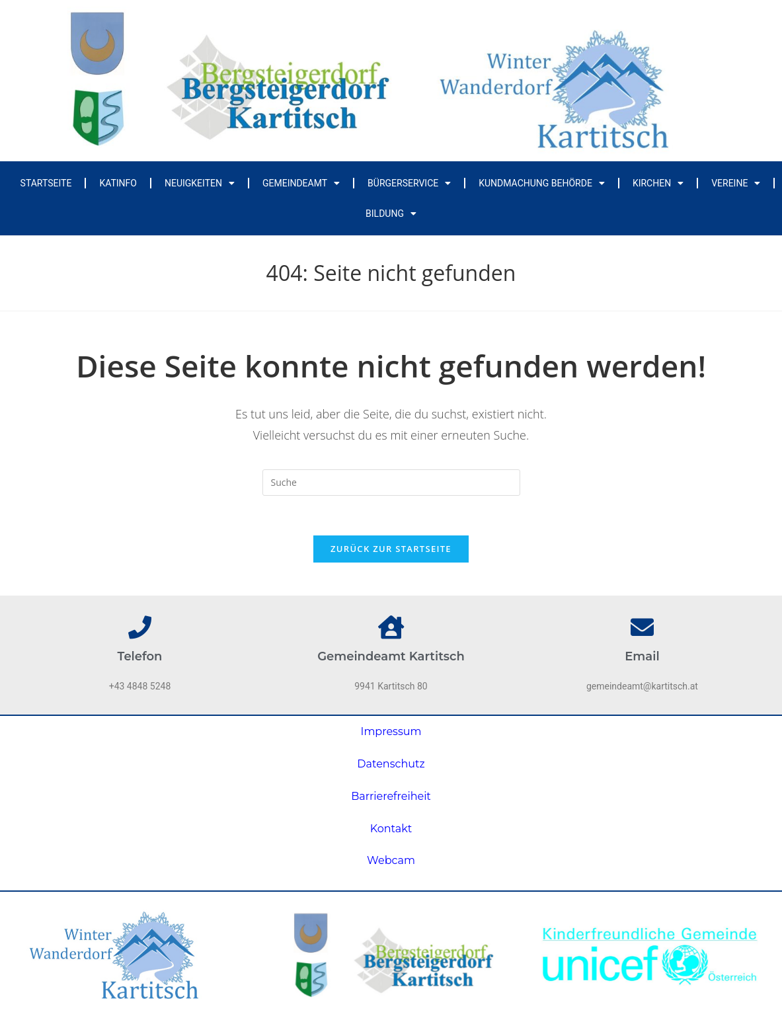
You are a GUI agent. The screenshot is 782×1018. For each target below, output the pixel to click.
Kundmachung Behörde (542, 183)
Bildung (391, 213)
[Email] (642, 627)
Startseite (46, 183)
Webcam (391, 860)
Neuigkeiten (200, 183)
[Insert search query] (391, 482)
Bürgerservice (409, 183)
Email (642, 656)
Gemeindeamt (301, 183)
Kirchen (658, 183)
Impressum (391, 731)
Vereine (735, 183)
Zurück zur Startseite (391, 549)
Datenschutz (390, 764)
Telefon (140, 656)
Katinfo (118, 183)
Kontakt (391, 828)
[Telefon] (139, 627)
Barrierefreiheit (391, 796)
